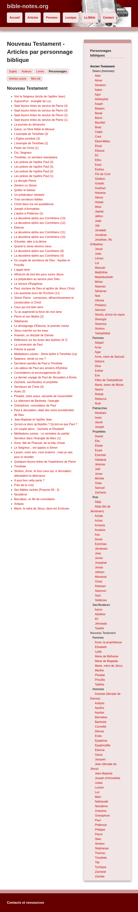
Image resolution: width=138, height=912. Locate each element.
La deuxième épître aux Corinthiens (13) (39, 218)
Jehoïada (101, 623)
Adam (98, 89)
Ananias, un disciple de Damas (34, 335)
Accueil (15, 17)
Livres (40, 71)
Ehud (98, 145)
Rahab (99, 394)
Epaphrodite (102, 745)
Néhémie (100, 291)
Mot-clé (35, 78)
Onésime (100, 810)
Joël (97, 469)
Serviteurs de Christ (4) (29, 386)
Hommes (98, 689)
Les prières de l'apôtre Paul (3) (33, 166)
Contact (108, 17)
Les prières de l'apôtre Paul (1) (33, 176)
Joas (98, 553)
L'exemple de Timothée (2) (31, 143)
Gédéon (100, 178)
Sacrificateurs (101, 604)
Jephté (99, 211)
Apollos (99, 707)
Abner (98, 80)
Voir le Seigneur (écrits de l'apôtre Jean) (39, 96)
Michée (99, 478)
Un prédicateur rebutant (29, 194)
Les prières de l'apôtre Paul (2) (33, 171)
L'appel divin (22, 269)
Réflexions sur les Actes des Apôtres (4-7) (40, 339)
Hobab (99, 202)
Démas (99, 731)
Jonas (99, 473)
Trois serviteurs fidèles (28, 199)
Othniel (99, 300)
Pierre (99, 834)
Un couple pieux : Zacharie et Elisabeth (39, 428)
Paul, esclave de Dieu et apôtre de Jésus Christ (44, 288)
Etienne (19, 227)
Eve (97, 375)
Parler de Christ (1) (26, 147)
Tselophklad (102, 333)
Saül (98, 595)
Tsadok (99, 628)
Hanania (100, 192)
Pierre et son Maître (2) (29, 316)
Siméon (100, 328)
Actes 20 (19, 391)
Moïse (99, 281)
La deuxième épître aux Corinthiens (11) (39, 232)
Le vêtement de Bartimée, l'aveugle (36, 400)
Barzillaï (100, 122)
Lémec (99, 258)
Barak (98, 113)
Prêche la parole (24, 349)
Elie (97, 440)
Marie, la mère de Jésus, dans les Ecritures (41, 508)
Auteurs (26, 71)
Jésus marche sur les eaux (31, 330)
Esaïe (98, 450)
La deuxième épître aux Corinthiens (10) (39, 236)
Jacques (100, 759)
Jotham (99, 572)
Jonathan (101, 234)
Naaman (100, 286)
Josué (99, 249)
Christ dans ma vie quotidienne (34, 204)
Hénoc (99, 197)
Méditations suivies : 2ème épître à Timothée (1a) (45, 354)
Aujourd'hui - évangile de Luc (32, 101)
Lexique (70, 17)
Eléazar (100, 150)
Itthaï (98, 206)
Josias (99, 567)
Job (97, 225)
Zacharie (100, 492)
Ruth (98, 403)
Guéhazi (100, 188)
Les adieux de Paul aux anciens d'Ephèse (40, 368)
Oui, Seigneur (23, 152)
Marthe (99, 670)
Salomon (100, 590)
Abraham (100, 412)
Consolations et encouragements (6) (37, 372)
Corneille (100, 726)
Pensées (52, 17)
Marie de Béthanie (106, 656)
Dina (98, 366)
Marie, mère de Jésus (109, 665)
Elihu (98, 160)
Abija (98, 501)
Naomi (99, 389)
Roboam (100, 586)
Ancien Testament (102, 66)
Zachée (99, 876)
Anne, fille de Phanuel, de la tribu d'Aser (39, 442)
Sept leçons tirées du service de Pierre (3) (41, 110)
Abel (97, 75)
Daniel (99, 436)
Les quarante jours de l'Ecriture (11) (37, 293)
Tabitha (99, 684)
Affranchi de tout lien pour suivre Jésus (38, 274)
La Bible (89, 17)
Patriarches (100, 408)
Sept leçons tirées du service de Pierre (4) (41, 105)
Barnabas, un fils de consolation (34, 499)
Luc (97, 792)
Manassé (101, 576)
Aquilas (99, 712)
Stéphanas (21, 321)
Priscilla (100, 679)
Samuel (100, 487)
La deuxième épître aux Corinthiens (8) (39, 250)
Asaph (99, 103)
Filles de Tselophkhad (109, 380)
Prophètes (99, 431)
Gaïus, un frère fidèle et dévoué (34, 129)
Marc (98, 796)
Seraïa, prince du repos (110, 314)
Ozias (98, 581)
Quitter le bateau (24, 190)
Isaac (98, 417)
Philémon (101, 824)
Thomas (100, 853)
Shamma (100, 323)
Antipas (19, 503)
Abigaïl (99, 342)
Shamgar (101, 319)
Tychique (100, 867)
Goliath (99, 183)
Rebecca (100, 398)
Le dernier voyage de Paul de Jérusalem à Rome (45, 377)
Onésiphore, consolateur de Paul (35, 405)
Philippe (100, 829)
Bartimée (100, 721)
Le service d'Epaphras (28, 283)
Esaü (98, 164)
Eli (96, 155)
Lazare (99, 787)
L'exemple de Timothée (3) (31, 133)
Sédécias (101, 600)
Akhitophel (101, 99)
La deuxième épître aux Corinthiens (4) (39, 255)
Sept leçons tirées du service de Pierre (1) (41, 119)
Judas (99, 782)
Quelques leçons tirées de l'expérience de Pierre (45, 461)
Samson (100, 309)
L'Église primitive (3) (27, 138)
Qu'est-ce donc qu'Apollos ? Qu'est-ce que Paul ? (45, 424)
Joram (99, 558)
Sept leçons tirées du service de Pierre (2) (41, 115)
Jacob (99, 422)
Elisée (99, 445)
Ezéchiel (100, 455)
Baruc (98, 117)
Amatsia (100, 529)
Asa (97, 534)
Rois (95, 497)
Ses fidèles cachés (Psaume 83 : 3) (36, 489)
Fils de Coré (102, 174)
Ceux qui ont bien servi (28, 307)
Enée (98, 735)
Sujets (13, 71)
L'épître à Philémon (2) (28, 213)
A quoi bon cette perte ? (29, 480)
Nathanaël (101, 801)
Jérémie (100, 464)
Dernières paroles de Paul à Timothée (38, 363)
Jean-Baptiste (103, 773)
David (98, 539)
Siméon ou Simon (25, 185)
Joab (98, 220)
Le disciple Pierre (25, 180)
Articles (33, 17)
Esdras (99, 169)
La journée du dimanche (29, 124)
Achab (99, 515)
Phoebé (100, 675)
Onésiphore (102, 815)
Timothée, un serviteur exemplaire (35, 157)
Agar (98, 352)
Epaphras (101, 740)
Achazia (100, 525)
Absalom (100, 85)
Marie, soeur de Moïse (109, 384)
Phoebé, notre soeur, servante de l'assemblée (43, 396)
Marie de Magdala (106, 661)
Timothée (20, 466)
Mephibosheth (104, 277)
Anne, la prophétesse (108, 642)
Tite (97, 862)
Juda (98, 253)
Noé (97, 295)
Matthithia (101, 272)
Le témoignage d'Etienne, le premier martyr (41, 325)
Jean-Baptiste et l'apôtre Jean (33, 419)
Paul (98, 820)
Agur (98, 94)
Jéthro (99, 216)
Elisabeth (101, 647)
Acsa (98, 347)
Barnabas (101, 717)
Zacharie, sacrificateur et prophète (36, 382)
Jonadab (100, 230)
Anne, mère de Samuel (109, 356)
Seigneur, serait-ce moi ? (30, 358)
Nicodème (20, 494)
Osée (98, 483)
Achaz (99, 520)
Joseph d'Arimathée (26, 208)
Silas (98, 839)
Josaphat (101, 562)
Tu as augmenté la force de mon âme (38, 311)
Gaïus (99, 754)
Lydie (98, 651)
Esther (99, 370)
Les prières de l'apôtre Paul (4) (33, 162)
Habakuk (100, 459)
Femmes (98, 337)
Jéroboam (101, 548)
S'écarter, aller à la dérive (30, 241)
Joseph (99, 426)
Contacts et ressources (25, 902)
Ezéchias (101, 544)
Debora (99, 361)
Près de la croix (24, 485)
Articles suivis (17, 78)
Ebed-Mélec (102, 141)
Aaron (98, 609)
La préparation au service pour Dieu (37, 279)
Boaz (98, 127)
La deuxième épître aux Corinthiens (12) (39, 222)
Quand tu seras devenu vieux (32, 246)
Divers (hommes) (103, 71)
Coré (98, 136)
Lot (97, 263)
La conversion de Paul (28, 344)
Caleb (98, 131)
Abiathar (100, 614)
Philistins (100, 305)
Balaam (100, 108)
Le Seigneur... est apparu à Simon (36, 447)
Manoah (100, 267)
